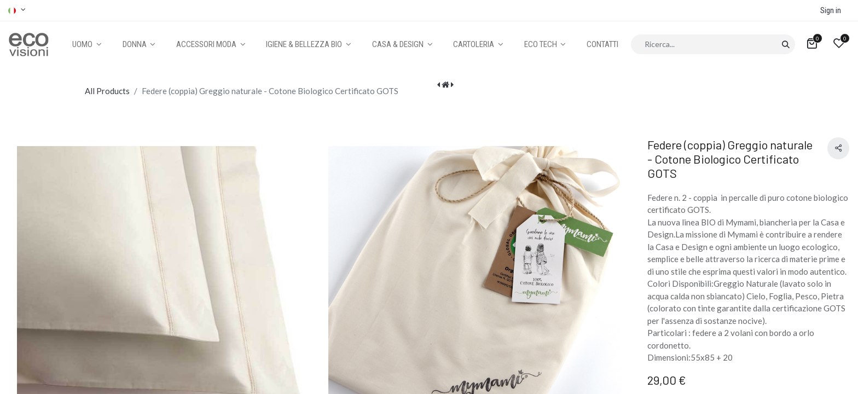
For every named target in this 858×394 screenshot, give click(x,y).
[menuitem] (602, 45)
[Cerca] (785, 44)
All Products (107, 91)
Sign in (830, 10)
